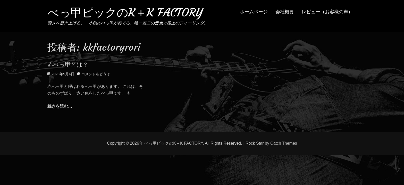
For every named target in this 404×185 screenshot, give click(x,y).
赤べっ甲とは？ (67, 64)
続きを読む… (59, 106)
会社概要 (284, 11)
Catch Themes (283, 143)
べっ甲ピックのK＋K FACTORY (125, 12)
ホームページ (254, 11)
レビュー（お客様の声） (327, 11)
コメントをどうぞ (95, 74)
